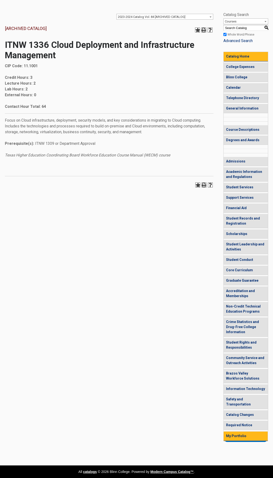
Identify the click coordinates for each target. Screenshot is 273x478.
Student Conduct (239, 260)
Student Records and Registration (243, 220)
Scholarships (236, 234)
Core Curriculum (239, 270)
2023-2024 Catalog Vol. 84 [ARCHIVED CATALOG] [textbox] (151, 17)
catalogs (90, 472)
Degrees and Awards (242, 140)
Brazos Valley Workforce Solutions (242, 375)
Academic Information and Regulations (244, 174)
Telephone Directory (242, 98)
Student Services (239, 187)
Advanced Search (238, 40)
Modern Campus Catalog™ (172, 472)
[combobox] (164, 17)
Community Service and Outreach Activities (245, 360)
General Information (242, 108)
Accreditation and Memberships (240, 293)
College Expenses (240, 67)
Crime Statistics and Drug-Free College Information (242, 327)
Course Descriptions (242, 130)
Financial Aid (236, 208)
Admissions (235, 161)
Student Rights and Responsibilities (241, 344)
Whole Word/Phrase (241, 34)
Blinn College (236, 77)
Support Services (240, 197)
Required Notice (239, 425)
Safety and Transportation (238, 401)
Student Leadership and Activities (245, 246)
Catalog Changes (240, 415)
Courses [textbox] (230, 21)
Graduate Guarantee (242, 280)
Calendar (233, 87)
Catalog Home (237, 56)
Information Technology (245, 389)
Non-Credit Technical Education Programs (243, 308)
